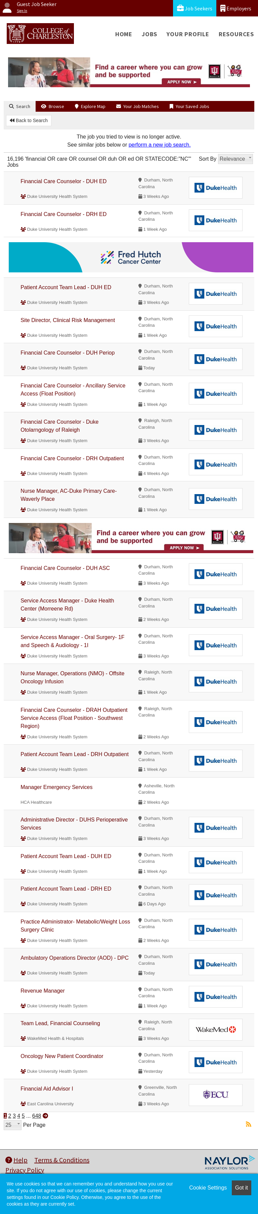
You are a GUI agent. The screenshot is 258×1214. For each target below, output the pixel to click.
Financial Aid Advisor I (46, 1089)
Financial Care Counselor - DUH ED (63, 181)
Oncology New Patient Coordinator (61, 1056)
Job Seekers (194, 8)
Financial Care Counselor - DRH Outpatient (72, 458)
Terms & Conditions (61, 1160)
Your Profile (188, 34)
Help (16, 1160)
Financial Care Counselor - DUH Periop (67, 353)
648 (36, 1116)
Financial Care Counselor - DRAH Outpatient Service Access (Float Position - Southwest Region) (73, 718)
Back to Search (29, 120)
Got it (241, 1188)
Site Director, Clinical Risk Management (67, 320)
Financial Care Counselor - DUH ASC (65, 568)
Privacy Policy (24, 1170)
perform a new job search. (160, 145)
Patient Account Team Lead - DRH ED (65, 889)
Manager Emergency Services (56, 787)
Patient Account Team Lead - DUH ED (65, 287)
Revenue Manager (42, 991)
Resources (236, 34)
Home (123, 34)
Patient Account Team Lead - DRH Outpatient (74, 754)
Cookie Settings (208, 1188)
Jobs (149, 34)
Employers (235, 8)
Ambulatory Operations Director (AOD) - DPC (74, 958)
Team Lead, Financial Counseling (60, 1023)
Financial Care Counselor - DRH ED (63, 214)
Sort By (207, 159)
